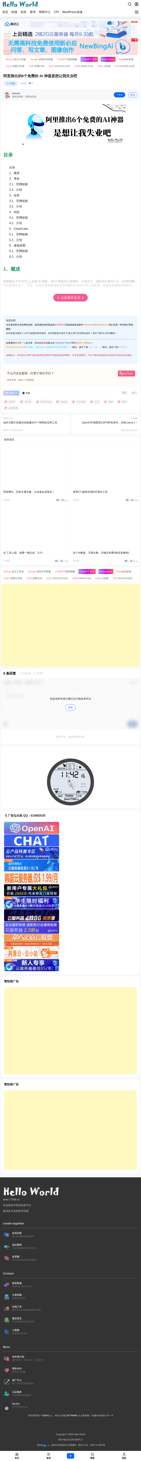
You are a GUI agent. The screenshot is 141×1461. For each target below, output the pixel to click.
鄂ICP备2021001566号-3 (70, 1439)
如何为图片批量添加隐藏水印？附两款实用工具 (30, 422)
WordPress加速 (72, 12)
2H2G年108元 (125, 66)
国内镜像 (67, 59)
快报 (14, 12)
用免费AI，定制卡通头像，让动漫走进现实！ (29, 491)
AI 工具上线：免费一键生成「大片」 (24, 552)
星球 (33, 12)
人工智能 (10, 83)
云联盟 (104, 66)
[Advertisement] (70, 625)
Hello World (79, 1434)
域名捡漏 (126, 59)
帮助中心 (45, 12)
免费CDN (36, 66)
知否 (23, 12)
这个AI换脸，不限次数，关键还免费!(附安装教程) (101, 552)
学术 (89, 59)
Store (108, 59)
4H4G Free (84, 66)
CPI (56, 12)
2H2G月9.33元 (59, 66)
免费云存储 (15, 66)
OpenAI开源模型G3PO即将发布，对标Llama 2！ (110, 422)
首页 (5, 12)
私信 (133, 95)
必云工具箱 (16, 59)
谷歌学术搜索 (41, 59)
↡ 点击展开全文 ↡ (70, 297)
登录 (70, 707)
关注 (119, 95)
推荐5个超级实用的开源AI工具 (90, 491)
